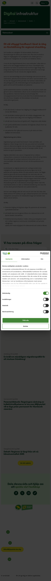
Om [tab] (42, 259)
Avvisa (25, 326)
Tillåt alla (25, 320)
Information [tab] (25, 259)
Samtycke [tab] (9, 259)
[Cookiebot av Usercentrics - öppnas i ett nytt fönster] (40, 253)
